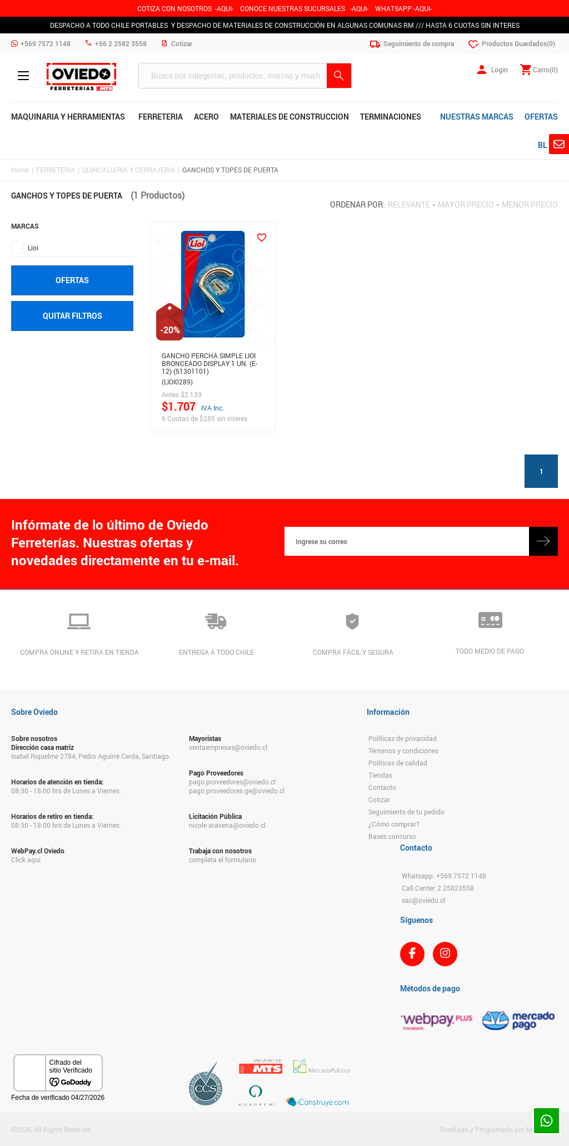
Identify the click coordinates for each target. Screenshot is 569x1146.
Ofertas (72, 280)
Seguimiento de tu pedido (406, 811)
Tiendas (380, 774)
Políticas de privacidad (402, 738)
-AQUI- (224, 8)
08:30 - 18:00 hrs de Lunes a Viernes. (66, 790)
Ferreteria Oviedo (81, 77)
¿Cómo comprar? (394, 823)
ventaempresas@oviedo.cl (228, 747)
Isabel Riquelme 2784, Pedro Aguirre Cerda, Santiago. (91, 756)
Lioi (33, 247)
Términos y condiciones (403, 750)
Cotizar (379, 799)
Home (20, 169)
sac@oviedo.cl (423, 900)
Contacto (382, 787)
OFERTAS (541, 116)
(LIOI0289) (177, 381)
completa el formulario (222, 859)
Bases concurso (392, 836)
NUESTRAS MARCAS (476, 116)
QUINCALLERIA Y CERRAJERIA (128, 169)
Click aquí (26, 859)
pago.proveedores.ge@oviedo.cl (236, 790)
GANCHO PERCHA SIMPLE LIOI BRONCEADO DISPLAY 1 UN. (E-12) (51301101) (209, 362)
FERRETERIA (55, 169)
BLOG (548, 145)
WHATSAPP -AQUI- (403, 8)
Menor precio (530, 204)
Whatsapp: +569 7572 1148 (444, 875)
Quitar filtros (72, 315)
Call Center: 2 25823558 (438, 887)
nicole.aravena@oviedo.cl (227, 825)
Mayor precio (466, 204)
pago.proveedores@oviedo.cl (232, 781)
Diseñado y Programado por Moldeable (499, 1129)
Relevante (409, 204)
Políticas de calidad (397, 762)
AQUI (359, 8)
